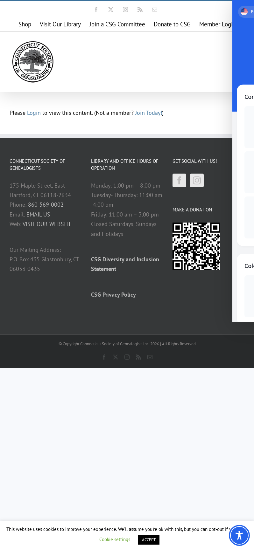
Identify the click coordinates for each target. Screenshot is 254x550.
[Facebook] (179, 180)
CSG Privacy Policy (113, 294)
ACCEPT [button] (149, 539)
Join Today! (148, 112)
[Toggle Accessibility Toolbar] (239, 535)
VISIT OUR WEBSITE (47, 224)
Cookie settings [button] (114, 539)
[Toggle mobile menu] (241, 43)
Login (34, 112)
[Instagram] (197, 180)
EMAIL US (38, 214)
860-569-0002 (46, 204)
